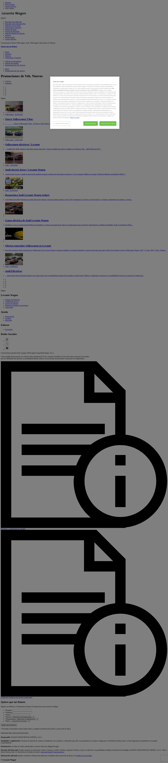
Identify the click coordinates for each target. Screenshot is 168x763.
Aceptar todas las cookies (108, 123)
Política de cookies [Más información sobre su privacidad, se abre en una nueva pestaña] (75, 117)
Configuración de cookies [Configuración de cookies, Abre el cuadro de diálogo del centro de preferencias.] (61, 123)
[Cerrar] (116, 79)
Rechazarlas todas (90, 123)
